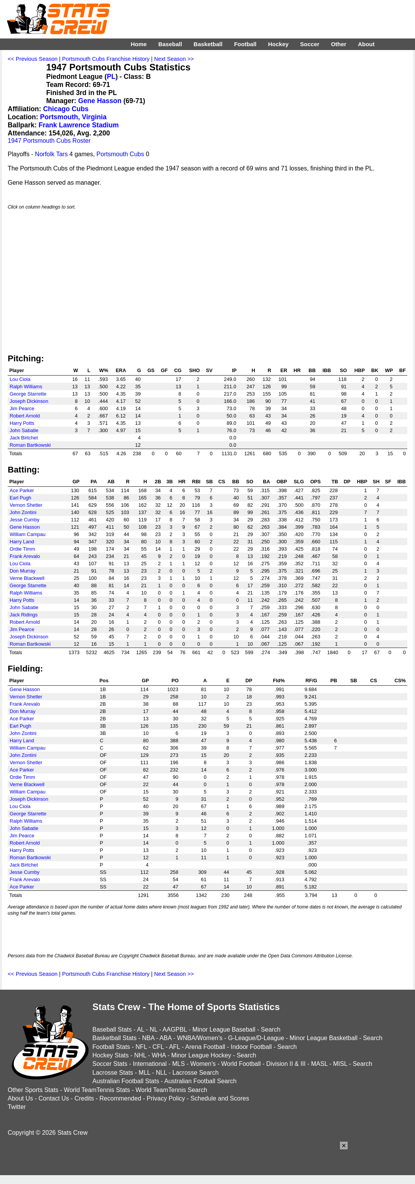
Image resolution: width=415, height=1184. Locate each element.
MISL (340, 1063)
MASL (319, 1063)
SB (209, 481)
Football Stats (111, 1047)
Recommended (120, 1098)
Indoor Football (251, 1047)
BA (266, 481)
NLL (161, 1072)
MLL (145, 1072)
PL (111, 76)
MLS (178, 1063)
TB (334, 481)
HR (297, 370)
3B (169, 481)
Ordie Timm (22, 549)
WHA (159, 1055)
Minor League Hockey (201, 1055)
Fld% (279, 680)
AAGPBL (174, 1029)
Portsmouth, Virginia (73, 117)
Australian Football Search (200, 1081)
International (150, 1063)
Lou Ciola (20, 379)
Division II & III (286, 1063)
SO (343, 370)
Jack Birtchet (24, 438)
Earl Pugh (20, 498)
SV (209, 370)
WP (389, 370)
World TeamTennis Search (171, 1090)
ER (283, 370)
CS (221, 481)
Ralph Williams (26, 386)
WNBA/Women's (200, 1038)
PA (93, 481)
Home (139, 44)
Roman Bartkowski (30, 445)
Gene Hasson (99, 101)
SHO (194, 370)
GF (164, 370)
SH (376, 481)
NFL (141, 1047)
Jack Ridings (24, 615)
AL (140, 1029)
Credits (84, 1098)
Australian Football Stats (125, 1081)
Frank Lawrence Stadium (78, 125)
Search (271, 1029)
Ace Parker (22, 490)
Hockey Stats (110, 1055)
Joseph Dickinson (29, 401)
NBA (148, 1038)
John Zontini (23, 512)
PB (333, 680)
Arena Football (205, 1047)
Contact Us (53, 1098)
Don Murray (22, 571)
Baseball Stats (112, 1029)
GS (151, 370)
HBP (360, 370)
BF (402, 370)
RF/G (311, 680)
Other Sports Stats (33, 1090)
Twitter (17, 1107)
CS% (400, 680)
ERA (120, 370)
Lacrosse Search (195, 1072)
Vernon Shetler (26, 505)
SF (388, 481)
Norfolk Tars (51, 154)
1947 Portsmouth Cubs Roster (49, 140)
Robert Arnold (25, 416)
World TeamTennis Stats (97, 1090)
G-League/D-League (256, 1038)
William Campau (27, 534)
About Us (20, 1098)
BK (374, 370)
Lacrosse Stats (112, 1072)
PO (175, 680)
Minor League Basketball (323, 1038)
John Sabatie (24, 430)
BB (311, 370)
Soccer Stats (109, 1063)
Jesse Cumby (25, 520)
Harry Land (22, 541)
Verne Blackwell (27, 578)
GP (76, 481)
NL (153, 1029)
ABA (165, 1038)
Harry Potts (22, 423)
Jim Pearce (22, 408)
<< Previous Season (33, 59)
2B (158, 481)
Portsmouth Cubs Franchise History (105, 59)
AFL (174, 1047)
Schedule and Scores (220, 1098)
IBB (327, 370)
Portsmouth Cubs (120, 154)
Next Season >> (174, 59)
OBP (281, 481)
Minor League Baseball (224, 1029)
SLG (299, 481)
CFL (158, 1047)
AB (110, 481)
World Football (241, 1063)
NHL (140, 1055)
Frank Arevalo (25, 556)
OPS (315, 481)
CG (177, 370)
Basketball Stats (114, 1038)
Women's (203, 1063)
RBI (196, 481)
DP (347, 481)
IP (234, 370)
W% (103, 370)
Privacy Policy (166, 1098)
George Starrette (28, 394)
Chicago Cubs (66, 109)
